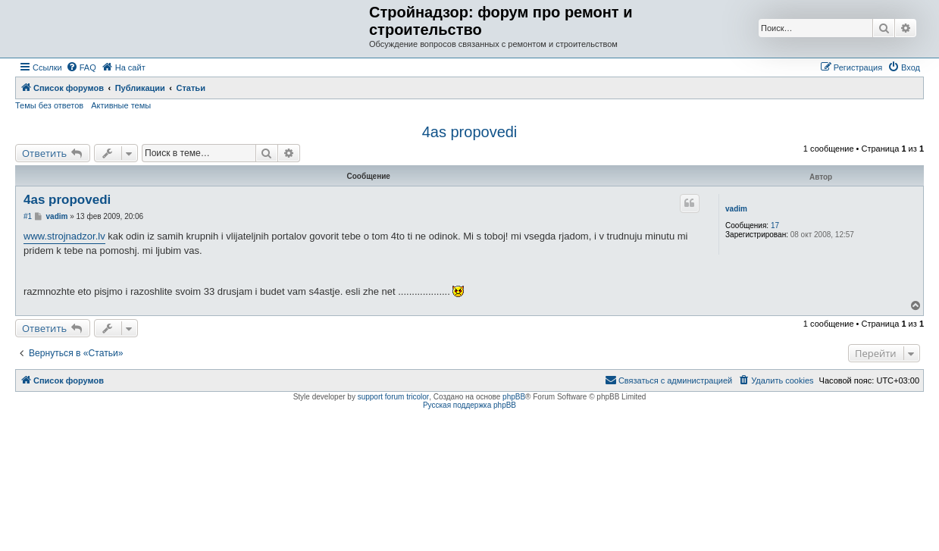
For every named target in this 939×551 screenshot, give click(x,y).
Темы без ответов (49, 105)
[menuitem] (81, 67)
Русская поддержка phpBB (469, 405)
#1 (27, 216)
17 (775, 225)
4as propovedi (470, 132)
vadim (736, 209)
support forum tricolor (393, 397)
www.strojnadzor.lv (64, 236)
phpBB (513, 397)
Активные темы (121, 105)
